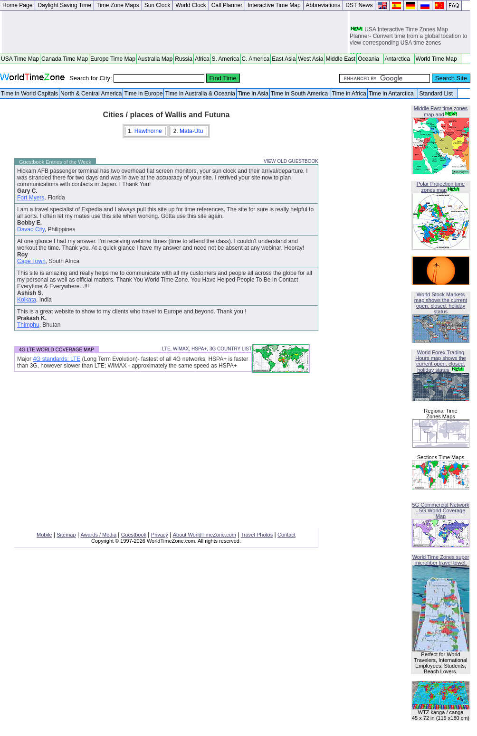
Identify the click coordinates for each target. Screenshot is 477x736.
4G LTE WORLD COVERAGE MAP (56, 349)
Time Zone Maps (117, 5)
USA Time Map (20, 59)
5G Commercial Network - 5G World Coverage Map (440, 510)
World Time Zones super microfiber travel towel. (440, 560)
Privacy (159, 535)
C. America (256, 59)
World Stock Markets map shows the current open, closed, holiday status (440, 303)
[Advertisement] (175, 32)
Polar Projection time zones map (441, 187)
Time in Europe (143, 93)
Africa (202, 59)
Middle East (340, 59)
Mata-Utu (192, 131)
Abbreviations (323, 5)
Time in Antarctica (393, 93)
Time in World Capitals (29, 93)
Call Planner (226, 5)
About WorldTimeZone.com (204, 535)
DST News (358, 5)
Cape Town (31, 261)
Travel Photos (257, 535)
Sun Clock (157, 5)
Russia (183, 59)
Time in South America (300, 93)
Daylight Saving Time (64, 5)
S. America (225, 59)
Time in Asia (253, 93)
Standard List (437, 93)
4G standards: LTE (56, 359)
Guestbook (133, 535)
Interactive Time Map (274, 5)
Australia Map (155, 59)
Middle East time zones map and (441, 111)
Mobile (44, 535)
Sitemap (66, 535)
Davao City (31, 229)
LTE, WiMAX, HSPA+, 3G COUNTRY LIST (207, 348)
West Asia (310, 59)
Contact (286, 535)
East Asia (284, 59)
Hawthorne (148, 131)
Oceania (370, 59)
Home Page (17, 5)
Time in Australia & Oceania (200, 93)
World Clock (190, 5)
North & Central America (91, 93)
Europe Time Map (112, 59)
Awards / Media (98, 535)
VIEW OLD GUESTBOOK (291, 161)
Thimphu (28, 324)
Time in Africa (349, 93)
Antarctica (399, 59)
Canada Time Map (64, 59)
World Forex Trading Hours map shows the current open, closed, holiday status (440, 361)
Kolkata (26, 299)
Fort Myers (30, 197)
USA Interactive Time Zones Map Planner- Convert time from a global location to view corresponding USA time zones (408, 37)
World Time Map (438, 59)
